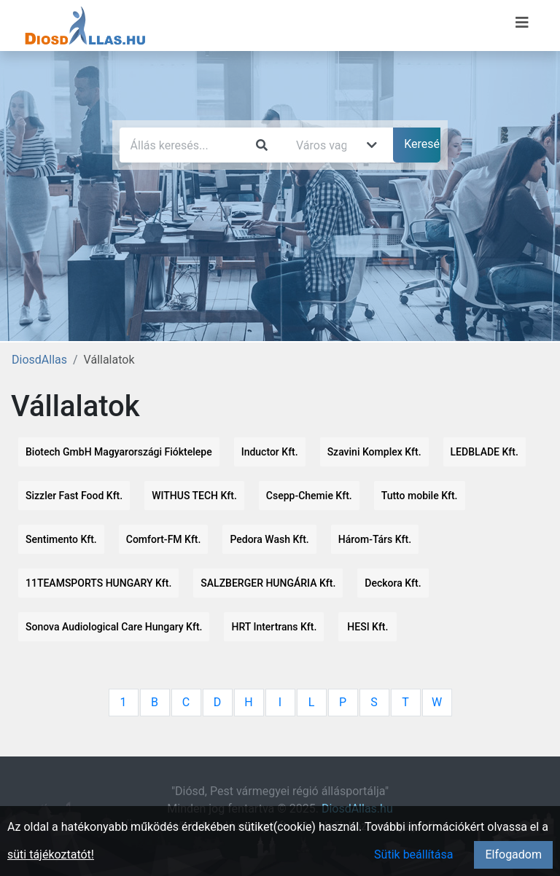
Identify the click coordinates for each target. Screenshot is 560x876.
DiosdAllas (39, 360)
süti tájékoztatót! (50, 854)
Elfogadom (513, 854)
